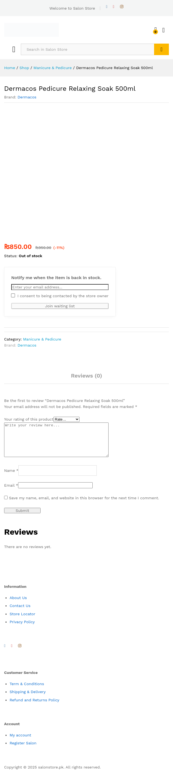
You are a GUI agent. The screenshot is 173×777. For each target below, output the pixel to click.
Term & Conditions (27, 690)
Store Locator (22, 620)
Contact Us (20, 612)
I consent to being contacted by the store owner (60, 295)
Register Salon (23, 749)
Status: (11, 256)
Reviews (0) (86, 375)
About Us (18, 604)
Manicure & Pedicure (42, 339)
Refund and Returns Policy (34, 706)
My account (20, 741)
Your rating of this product (28, 419)
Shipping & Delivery (28, 698)
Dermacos (27, 97)
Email (11, 492)
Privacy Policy (22, 628)
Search (161, 49)
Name (11, 477)
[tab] (87, 378)
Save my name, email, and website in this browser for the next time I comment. (84, 504)
